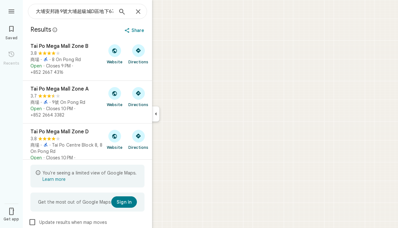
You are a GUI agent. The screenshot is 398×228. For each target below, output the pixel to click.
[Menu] (11, 10)
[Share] (135, 30)
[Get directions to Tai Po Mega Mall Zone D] (138, 139)
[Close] (138, 12)
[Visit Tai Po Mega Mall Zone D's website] (114, 139)
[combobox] (74, 11)
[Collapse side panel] (155, 114)
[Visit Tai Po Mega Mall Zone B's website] (114, 54)
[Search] (122, 12)
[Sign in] (124, 202)
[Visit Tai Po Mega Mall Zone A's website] (114, 96)
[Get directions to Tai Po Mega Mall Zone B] (138, 54)
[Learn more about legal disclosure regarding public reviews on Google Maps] (55, 29)
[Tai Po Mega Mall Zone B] (87, 59)
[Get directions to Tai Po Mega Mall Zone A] (138, 96)
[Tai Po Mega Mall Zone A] (87, 102)
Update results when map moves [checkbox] (68, 222)
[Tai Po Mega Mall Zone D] (87, 148)
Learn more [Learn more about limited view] (54, 179)
